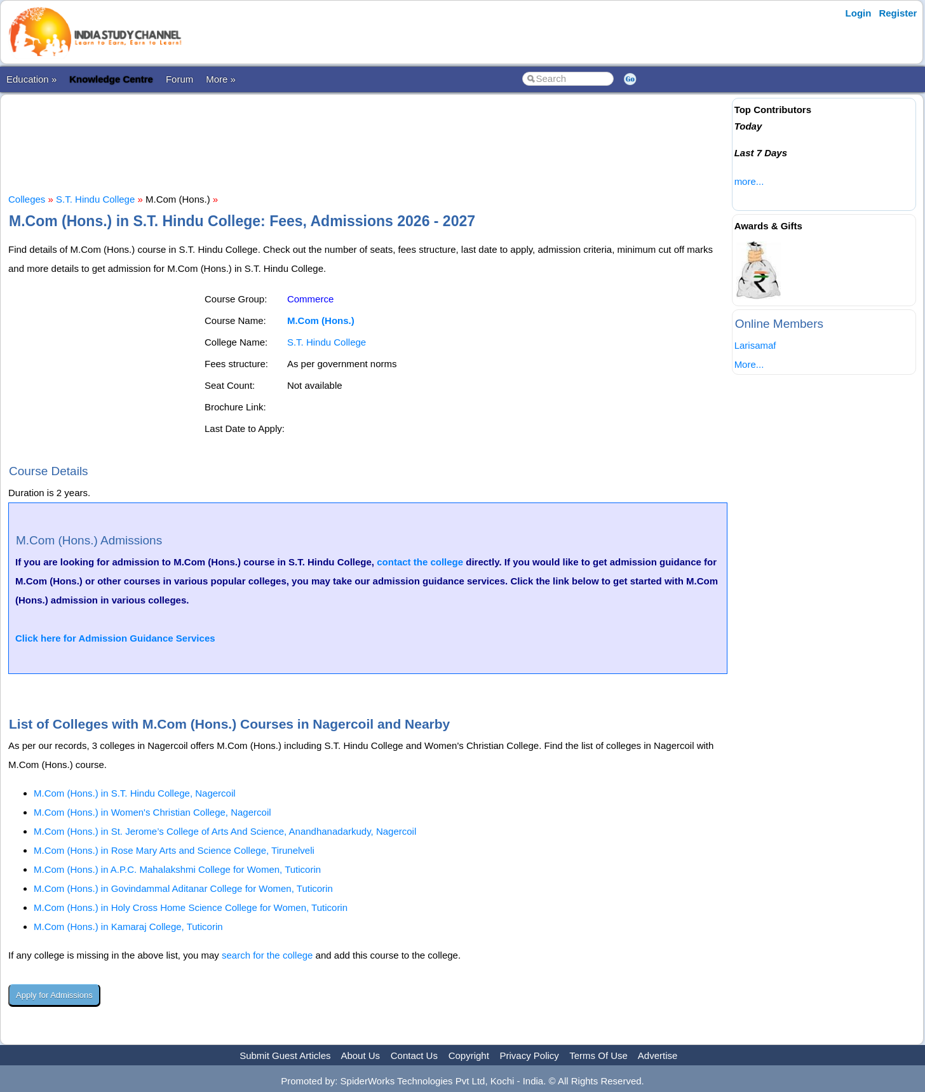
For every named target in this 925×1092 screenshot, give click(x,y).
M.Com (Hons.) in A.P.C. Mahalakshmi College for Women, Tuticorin (177, 869)
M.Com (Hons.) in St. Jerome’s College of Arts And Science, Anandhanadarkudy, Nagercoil (225, 831)
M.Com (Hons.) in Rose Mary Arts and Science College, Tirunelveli (174, 850)
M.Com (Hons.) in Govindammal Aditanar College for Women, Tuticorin (183, 888)
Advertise (658, 1055)
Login (859, 13)
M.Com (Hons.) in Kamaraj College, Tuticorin (128, 926)
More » (221, 79)
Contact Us (414, 1055)
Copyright (469, 1055)
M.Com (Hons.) (320, 320)
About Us (360, 1055)
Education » (31, 79)
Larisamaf (755, 345)
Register (898, 13)
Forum (179, 79)
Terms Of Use (598, 1055)
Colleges (26, 199)
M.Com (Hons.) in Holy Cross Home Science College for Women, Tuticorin (191, 907)
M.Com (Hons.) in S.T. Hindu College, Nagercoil (135, 793)
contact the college (420, 561)
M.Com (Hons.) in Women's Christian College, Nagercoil (152, 812)
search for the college (267, 955)
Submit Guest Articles (285, 1055)
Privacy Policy (529, 1055)
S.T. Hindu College (95, 199)
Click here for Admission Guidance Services (115, 638)
